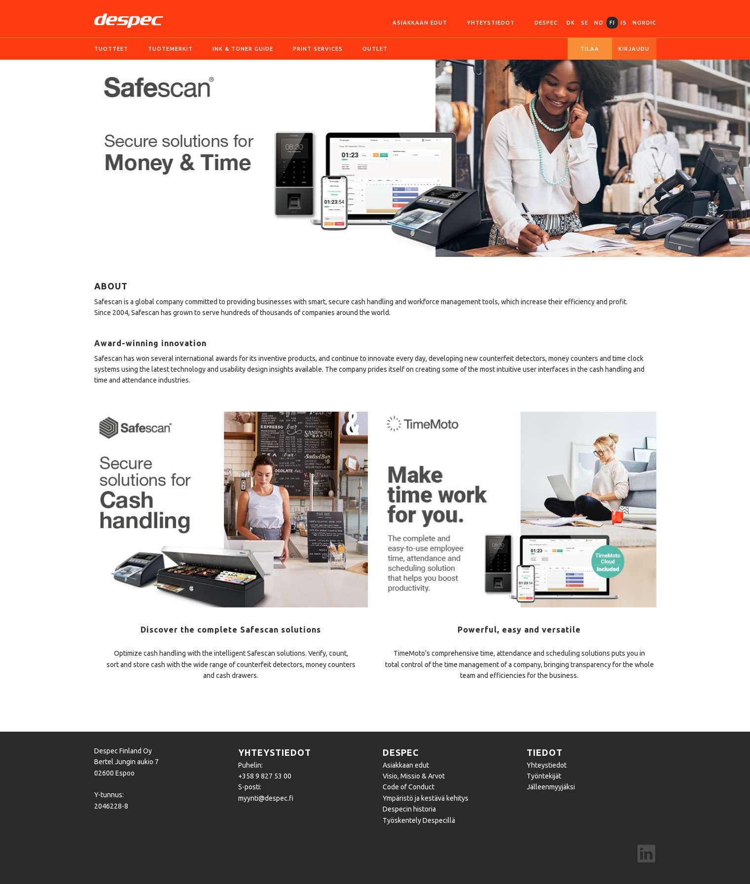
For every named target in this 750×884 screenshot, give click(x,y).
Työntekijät (544, 776)
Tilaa (589, 49)
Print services (318, 49)
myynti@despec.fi (265, 798)
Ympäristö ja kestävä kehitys (425, 798)
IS (624, 23)
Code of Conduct (408, 787)
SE (584, 23)
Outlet (375, 49)
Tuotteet (111, 49)
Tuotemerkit (170, 49)
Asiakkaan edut (420, 23)
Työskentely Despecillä (419, 820)
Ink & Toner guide (243, 49)
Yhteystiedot (491, 23)
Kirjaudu (633, 49)
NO (599, 23)
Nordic (644, 23)
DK (571, 23)
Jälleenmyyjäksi (551, 787)
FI (612, 23)
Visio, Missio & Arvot (414, 776)
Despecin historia (409, 809)
